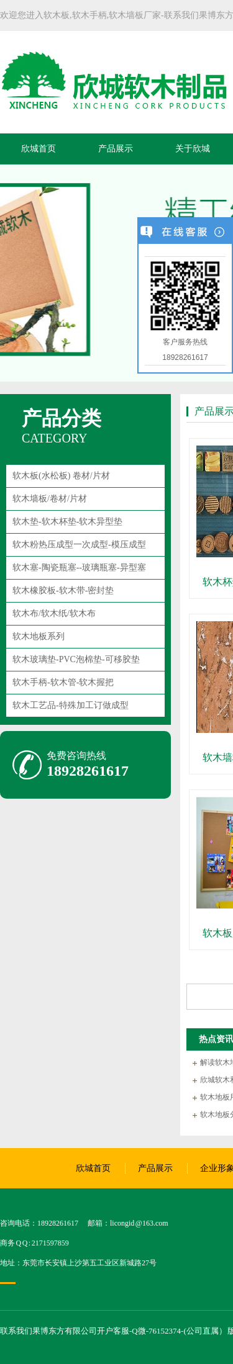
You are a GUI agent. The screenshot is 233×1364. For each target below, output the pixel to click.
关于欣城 (192, 148)
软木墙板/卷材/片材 (49, 498)
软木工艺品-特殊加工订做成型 (70, 705)
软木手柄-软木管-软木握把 (63, 682)
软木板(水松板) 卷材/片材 (61, 475)
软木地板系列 (38, 636)
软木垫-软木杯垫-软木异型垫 (67, 521)
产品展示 (115, 148)
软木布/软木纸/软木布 (54, 613)
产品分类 (61, 418)
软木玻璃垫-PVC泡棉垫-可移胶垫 (76, 659)
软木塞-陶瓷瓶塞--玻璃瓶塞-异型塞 (79, 567)
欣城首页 (38, 148)
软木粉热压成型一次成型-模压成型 (79, 544)
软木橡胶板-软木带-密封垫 (63, 590)
